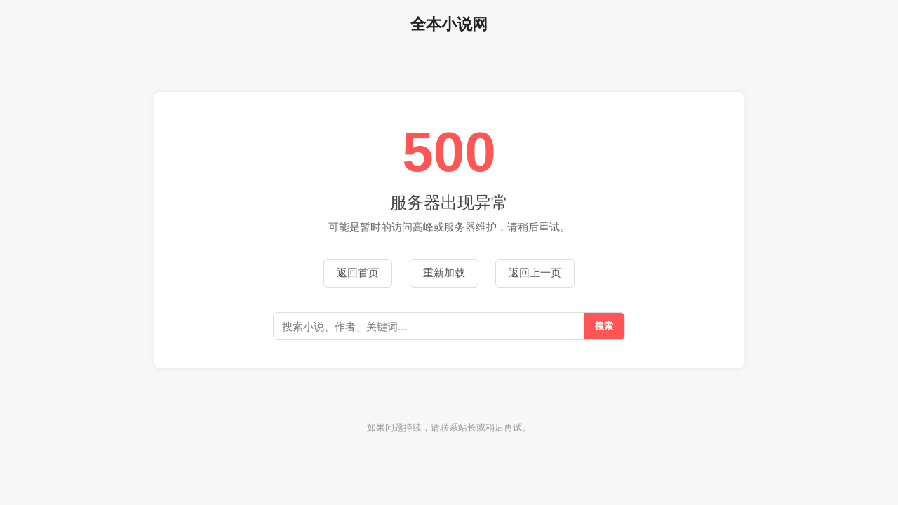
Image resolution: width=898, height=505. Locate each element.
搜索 (604, 326)
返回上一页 (535, 272)
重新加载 (444, 272)
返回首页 (358, 272)
